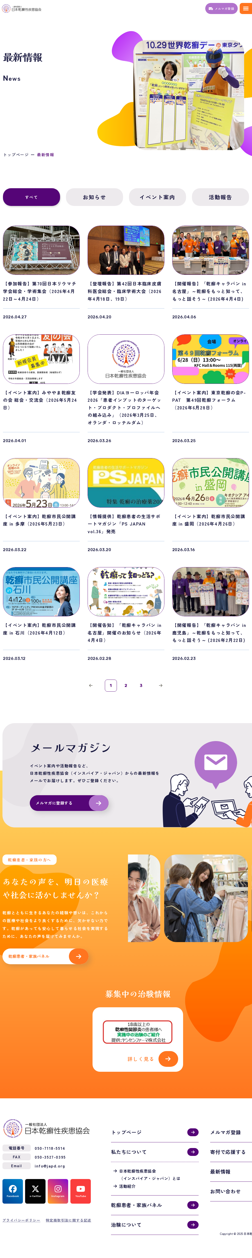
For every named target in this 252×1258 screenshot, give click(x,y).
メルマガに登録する (54, 803)
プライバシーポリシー (21, 1218)
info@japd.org (50, 1164)
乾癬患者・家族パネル (28, 957)
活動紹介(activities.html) (138, 1039)
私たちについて (129, 1150)
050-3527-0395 (50, 1155)
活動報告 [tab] (221, 197)
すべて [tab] (31, 197)
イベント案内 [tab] (157, 197)
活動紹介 (127, 1185)
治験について (126, 1223)
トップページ (16, 155)
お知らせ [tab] (95, 197)
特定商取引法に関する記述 (68, 1218)
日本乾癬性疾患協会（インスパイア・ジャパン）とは (150, 1173)
